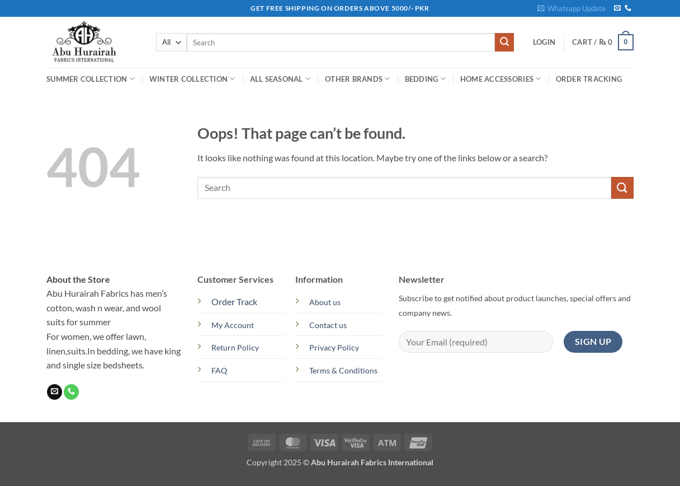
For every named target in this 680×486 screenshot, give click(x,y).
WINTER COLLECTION (192, 78)
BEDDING (425, 78)
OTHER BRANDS (357, 78)
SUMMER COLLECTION (90, 78)
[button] (571, 8)
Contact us (328, 325)
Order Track (234, 301)
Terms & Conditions (343, 370)
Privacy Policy (334, 347)
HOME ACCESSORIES (500, 78)
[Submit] (504, 42)
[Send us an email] (617, 8)
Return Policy (235, 347)
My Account (232, 325)
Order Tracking (589, 78)
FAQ (219, 370)
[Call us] (628, 8)
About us (325, 302)
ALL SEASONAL (280, 78)
